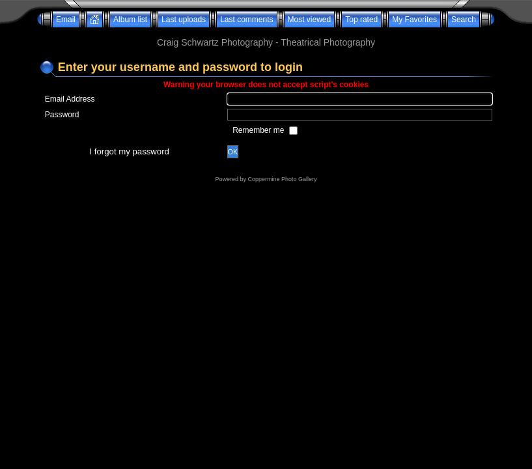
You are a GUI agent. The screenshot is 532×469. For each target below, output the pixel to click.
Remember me (259, 130)
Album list (130, 19)
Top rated (361, 19)
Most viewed (309, 19)
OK (233, 152)
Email (66, 19)
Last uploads (183, 19)
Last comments (246, 19)
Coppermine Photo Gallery (281, 179)
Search (463, 19)
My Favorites (414, 19)
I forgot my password (129, 151)
